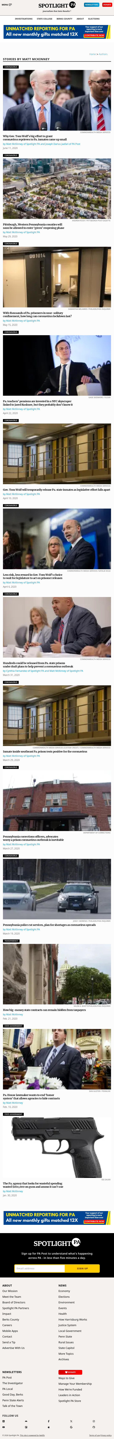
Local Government (69, 1331)
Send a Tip (8, 1342)
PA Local (7, 1389)
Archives (63, 1359)
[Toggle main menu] (7, 4)
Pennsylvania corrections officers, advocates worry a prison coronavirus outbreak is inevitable (33, 838)
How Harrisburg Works (72, 1319)
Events (62, 1308)
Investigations (24, 19)
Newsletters (12, 1372)
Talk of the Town (12, 1406)
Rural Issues (66, 1342)
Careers (7, 1325)
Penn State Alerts (13, 1400)
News (62, 1285)
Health (62, 1313)
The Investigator (12, 1383)
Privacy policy (106, 1435)
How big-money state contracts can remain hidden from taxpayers (44, 1010)
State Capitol (66, 1348)
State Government (13, 1026)
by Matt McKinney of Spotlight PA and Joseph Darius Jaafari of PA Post (41, 144)
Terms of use (94, 1435)
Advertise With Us (13, 1348)
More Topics (66, 1353)
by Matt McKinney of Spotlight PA (21, 232)
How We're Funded (70, 1389)
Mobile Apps (10, 1331)
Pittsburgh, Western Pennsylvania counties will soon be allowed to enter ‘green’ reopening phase (33, 226)
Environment (66, 1302)
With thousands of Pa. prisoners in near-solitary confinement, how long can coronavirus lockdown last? (37, 314)
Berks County (64, 19)
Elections (64, 1296)
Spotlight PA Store (69, 1401)
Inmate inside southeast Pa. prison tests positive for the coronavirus (45, 751)
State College (44, 19)
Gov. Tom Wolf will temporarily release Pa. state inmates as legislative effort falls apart (56, 489)
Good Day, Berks (12, 1394)
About (80, 19)
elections (94, 19)
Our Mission (10, 1291)
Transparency (11, 941)
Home (92, 54)
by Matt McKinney (13, 1014)
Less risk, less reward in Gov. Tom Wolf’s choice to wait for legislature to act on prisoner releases (32, 576)
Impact (6, 1313)
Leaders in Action (69, 1395)
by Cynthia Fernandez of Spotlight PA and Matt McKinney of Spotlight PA (43, 670)
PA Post (7, 1377)
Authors (103, 54)
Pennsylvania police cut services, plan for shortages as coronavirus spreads (49, 925)
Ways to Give (66, 1378)
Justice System (67, 1325)
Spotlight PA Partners (15, 1308)
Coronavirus (10, 67)
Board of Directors (13, 1302)
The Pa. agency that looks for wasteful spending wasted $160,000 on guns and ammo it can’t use (33, 1185)
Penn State (65, 1336)
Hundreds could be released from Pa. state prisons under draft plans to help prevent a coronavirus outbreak (38, 664)
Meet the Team (11, 1296)
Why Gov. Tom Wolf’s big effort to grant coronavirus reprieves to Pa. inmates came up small (35, 137)
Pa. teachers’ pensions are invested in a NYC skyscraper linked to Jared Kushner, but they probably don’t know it (38, 403)
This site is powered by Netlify (32, 1435)
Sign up (82, 1268)
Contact (7, 1336)
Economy (64, 1291)
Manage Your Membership (75, 1383)
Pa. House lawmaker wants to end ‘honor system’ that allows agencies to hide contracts (31, 1096)
